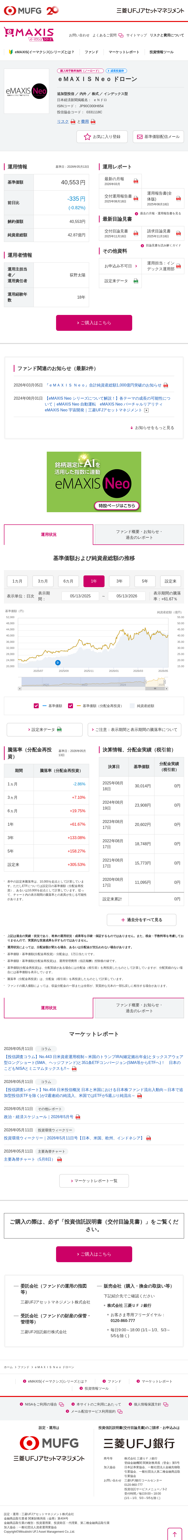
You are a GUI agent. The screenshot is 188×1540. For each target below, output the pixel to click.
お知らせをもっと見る (154, 428)
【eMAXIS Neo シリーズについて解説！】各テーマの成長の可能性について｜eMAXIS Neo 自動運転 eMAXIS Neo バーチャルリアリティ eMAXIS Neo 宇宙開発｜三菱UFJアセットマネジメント (107, 404)
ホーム (8, 1367)
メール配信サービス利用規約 (96, 1411)
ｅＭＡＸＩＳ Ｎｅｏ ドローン (54, 1367)
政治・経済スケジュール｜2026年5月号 (42, 1117)
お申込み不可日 (118, 266)
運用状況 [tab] (49, 534)
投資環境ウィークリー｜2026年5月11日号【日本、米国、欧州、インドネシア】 (77, 1138)
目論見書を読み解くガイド (163, 245)
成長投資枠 (117, 70)
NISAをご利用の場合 (44, 1404)
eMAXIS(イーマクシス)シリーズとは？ (58, 1381)
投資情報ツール (162, 52)
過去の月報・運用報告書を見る (160, 213)
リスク (66, 121)
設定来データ (121, 281)
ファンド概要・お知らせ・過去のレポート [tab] (139, 535)
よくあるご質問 (108, 35)
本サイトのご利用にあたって (99, 1404)
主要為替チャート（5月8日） (33, 1159)
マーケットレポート (124, 52)
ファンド (91, 52)
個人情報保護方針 (151, 1404)
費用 (88, 121)
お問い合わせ (79, 35)
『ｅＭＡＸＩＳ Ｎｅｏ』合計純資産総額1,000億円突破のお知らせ (106, 385)
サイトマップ (136, 35)
